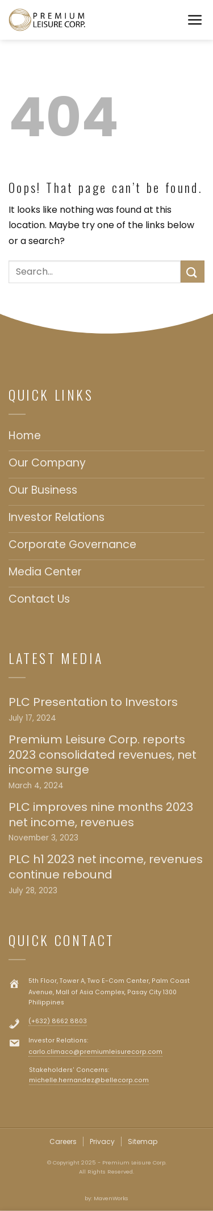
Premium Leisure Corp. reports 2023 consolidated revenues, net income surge (103, 754)
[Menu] (195, 20)
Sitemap (142, 1141)
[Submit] (192, 271)
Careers (63, 1141)
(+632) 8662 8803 (57, 1021)
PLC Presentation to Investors (93, 702)
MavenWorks (111, 1198)
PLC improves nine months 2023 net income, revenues (101, 815)
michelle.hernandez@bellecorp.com (89, 1080)
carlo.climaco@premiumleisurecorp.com (95, 1052)
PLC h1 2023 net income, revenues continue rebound (106, 867)
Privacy (102, 1141)
